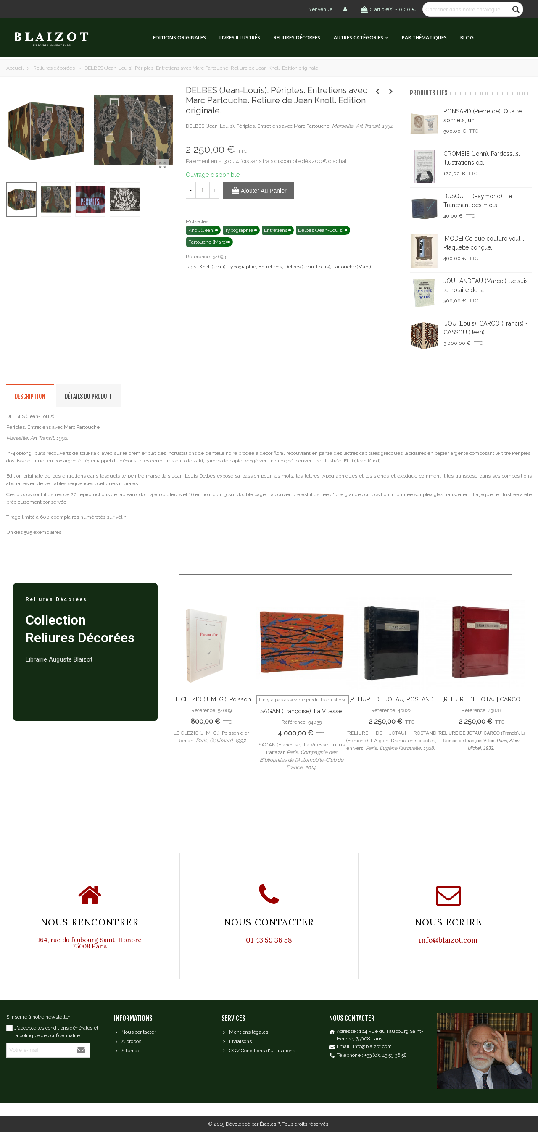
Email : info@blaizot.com (364, 1046)
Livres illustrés (239, 37)
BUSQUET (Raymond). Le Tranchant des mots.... (477, 200)
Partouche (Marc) (351, 267)
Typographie (242, 267)
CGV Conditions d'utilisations (258, 1050)
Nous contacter (135, 1032)
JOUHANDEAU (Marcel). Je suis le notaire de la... (485, 285)
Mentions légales (245, 1032)
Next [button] (513, 712)
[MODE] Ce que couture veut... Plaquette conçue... (483, 243)
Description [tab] (30, 396)
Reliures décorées (297, 37)
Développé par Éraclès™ (253, 1124)
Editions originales (179, 37)
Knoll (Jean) (212, 267)
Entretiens (270, 267)
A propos (127, 1041)
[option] (211, 675)
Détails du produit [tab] (88, 396)
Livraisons (237, 1041)
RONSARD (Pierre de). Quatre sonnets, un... (482, 115)
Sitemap (127, 1050)
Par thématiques (424, 37)
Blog (467, 37)
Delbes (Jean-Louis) (307, 267)
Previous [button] (179, 712)
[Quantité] (202, 190)
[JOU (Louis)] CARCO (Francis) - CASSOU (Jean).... (485, 328)
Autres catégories (358, 37)
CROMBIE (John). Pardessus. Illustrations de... (481, 158)
